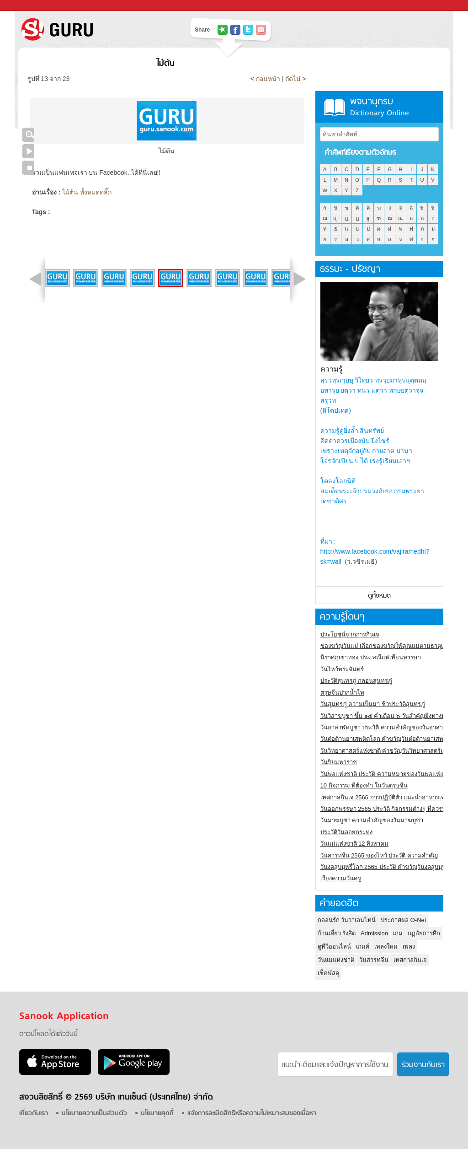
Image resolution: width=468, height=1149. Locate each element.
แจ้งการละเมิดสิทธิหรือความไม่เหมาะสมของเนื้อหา (251, 1113)
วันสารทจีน (373, 959)
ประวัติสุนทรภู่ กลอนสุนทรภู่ (356, 680)
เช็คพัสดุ (328, 973)
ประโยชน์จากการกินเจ (349, 634)
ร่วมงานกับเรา (423, 1065)
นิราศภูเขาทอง (339, 657)
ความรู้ (331, 369)
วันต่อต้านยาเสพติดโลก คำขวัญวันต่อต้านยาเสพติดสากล (392, 738)
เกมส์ (362, 946)
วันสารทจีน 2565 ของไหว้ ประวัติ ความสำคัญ (379, 855)
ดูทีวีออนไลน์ (334, 946)
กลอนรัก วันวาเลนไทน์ (347, 920)
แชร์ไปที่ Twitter (248, 30)
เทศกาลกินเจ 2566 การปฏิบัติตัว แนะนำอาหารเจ (382, 797)
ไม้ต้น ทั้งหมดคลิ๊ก (87, 192)
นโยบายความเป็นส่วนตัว (94, 1113)
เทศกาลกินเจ (410, 959)
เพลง (409, 946)
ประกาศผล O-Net (403, 920)
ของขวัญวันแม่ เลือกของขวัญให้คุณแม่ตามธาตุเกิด (385, 645)
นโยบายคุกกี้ (157, 1113)
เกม (398, 933)
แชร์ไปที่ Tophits (223, 30)
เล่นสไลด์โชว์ (28, 151)
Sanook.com (27, 5)
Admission (374, 933)
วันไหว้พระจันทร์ (342, 669)
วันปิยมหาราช (338, 762)
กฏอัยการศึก (424, 933)
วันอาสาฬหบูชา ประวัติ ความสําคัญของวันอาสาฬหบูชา (391, 727)
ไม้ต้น (166, 63)
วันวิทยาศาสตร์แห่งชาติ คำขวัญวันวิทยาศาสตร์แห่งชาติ (391, 750)
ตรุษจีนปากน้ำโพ (342, 692)
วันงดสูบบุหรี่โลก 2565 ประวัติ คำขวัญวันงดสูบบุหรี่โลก (390, 866)
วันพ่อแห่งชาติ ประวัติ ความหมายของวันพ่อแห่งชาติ (387, 774)
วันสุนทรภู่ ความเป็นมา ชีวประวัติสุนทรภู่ (372, 704)
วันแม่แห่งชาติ (336, 959)
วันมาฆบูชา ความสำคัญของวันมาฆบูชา (372, 820)
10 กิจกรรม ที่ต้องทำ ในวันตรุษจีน (364, 785)
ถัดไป (292, 78)
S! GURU (95, 29)
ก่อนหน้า (269, 78)
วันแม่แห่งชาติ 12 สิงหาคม (354, 843)
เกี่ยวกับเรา (33, 1113)
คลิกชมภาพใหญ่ (28, 135)
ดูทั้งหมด (379, 596)
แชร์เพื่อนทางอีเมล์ (261, 30)
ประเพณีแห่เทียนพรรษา (390, 657)
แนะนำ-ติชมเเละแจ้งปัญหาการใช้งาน (335, 1065)
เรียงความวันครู (340, 878)
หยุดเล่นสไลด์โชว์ (28, 168)
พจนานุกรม (379, 106)
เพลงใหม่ (386, 946)
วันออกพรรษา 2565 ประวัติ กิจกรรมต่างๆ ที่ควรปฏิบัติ (388, 808)
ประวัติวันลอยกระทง (346, 832)
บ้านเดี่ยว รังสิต (337, 933)
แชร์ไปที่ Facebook (235, 30)
